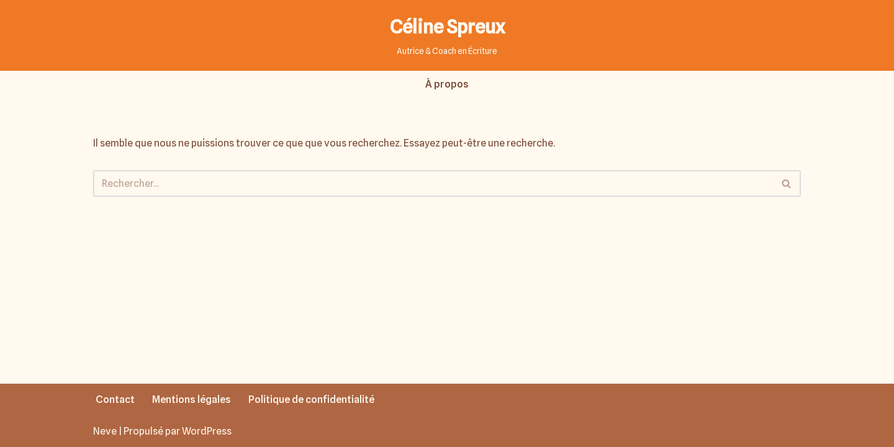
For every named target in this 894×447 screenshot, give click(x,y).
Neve (105, 431)
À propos (447, 84)
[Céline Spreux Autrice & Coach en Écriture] (447, 35)
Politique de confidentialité (311, 399)
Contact (115, 399)
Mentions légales (191, 399)
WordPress (207, 431)
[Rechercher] (433, 183)
